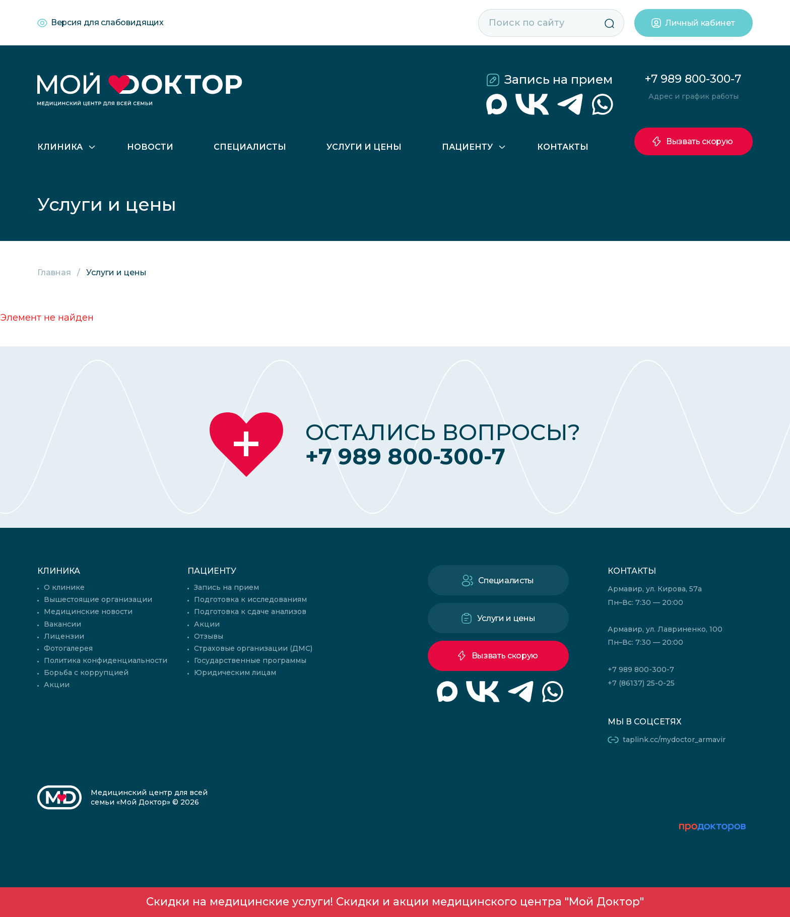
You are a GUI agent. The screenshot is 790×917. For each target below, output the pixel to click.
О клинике (64, 587)
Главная (54, 272)
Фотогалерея (68, 648)
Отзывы (208, 636)
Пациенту (467, 147)
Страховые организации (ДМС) (253, 648)
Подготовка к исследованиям (250, 599)
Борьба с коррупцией (86, 672)
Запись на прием (558, 79)
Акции (57, 684)
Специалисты (250, 147)
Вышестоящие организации (98, 599)
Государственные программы (250, 660)
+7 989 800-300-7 (693, 79)
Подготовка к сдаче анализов (250, 611)
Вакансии (62, 624)
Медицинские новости (88, 611)
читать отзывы (713, 867)
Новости (150, 147)
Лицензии (64, 636)
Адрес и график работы (693, 96)
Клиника (60, 147)
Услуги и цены (364, 147)
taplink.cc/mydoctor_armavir (674, 739)
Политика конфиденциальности (105, 660)
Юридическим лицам (235, 672)
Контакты (562, 147)
